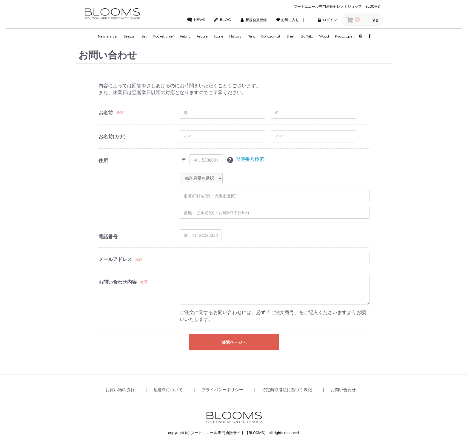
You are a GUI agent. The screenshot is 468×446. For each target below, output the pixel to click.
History (235, 36)
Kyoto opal (344, 36)
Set (144, 36)
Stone (218, 36)
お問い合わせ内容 (117, 282)
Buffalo (307, 36)
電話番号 (108, 237)
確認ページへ (234, 342)
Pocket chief (163, 36)
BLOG (222, 20)
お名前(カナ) (112, 136)
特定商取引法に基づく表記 (287, 389)
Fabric (185, 36)
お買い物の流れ (120, 389)
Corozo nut (271, 36)
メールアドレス (115, 259)
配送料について (168, 389)
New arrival (108, 36)
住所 (103, 160)
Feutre (201, 36)
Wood (324, 36)
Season (130, 36)
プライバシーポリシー (222, 389)
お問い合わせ (343, 389)
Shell (291, 36)
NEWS (196, 20)
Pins (251, 36)
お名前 (105, 113)
